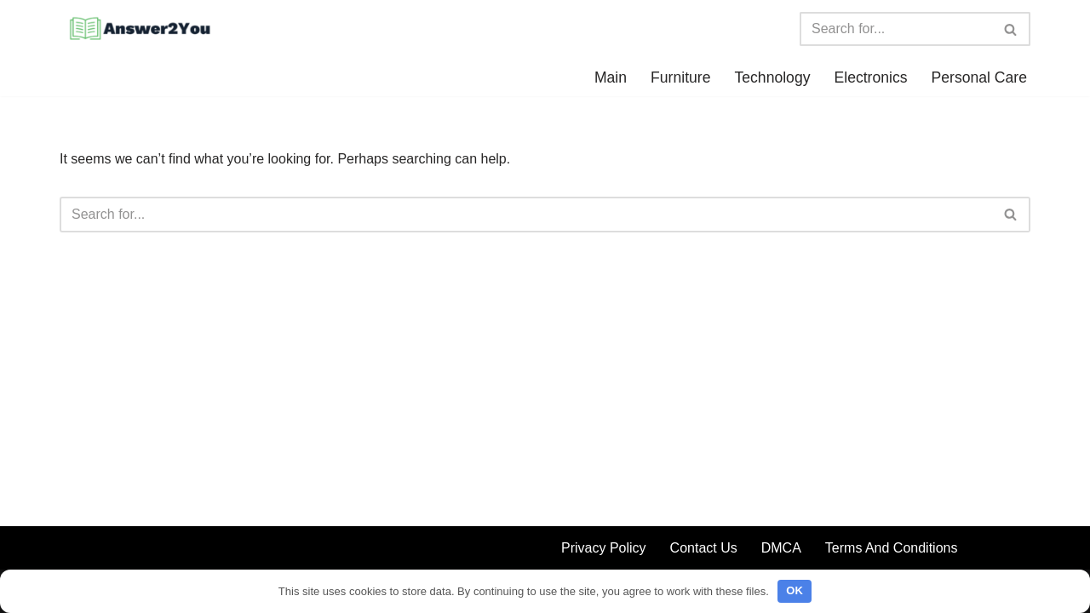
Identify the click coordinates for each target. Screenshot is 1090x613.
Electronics (870, 77)
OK (794, 590)
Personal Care (979, 77)
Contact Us (703, 548)
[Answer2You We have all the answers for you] (136, 29)
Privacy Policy (603, 548)
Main (610, 77)
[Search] (896, 29)
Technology (772, 77)
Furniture (680, 77)
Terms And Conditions (891, 548)
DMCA (781, 548)
